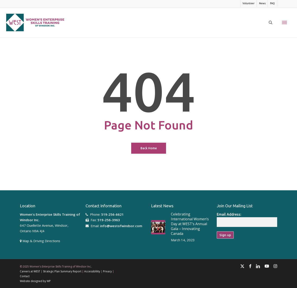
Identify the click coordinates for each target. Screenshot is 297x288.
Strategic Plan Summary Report (62, 271)
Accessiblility (92, 271)
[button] (284, 22)
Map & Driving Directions (41, 241)
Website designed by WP (35, 281)
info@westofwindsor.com (121, 226)
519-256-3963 (108, 220)
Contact (25, 276)
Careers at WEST (30, 271)
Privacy (107, 271)
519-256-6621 (112, 214)
